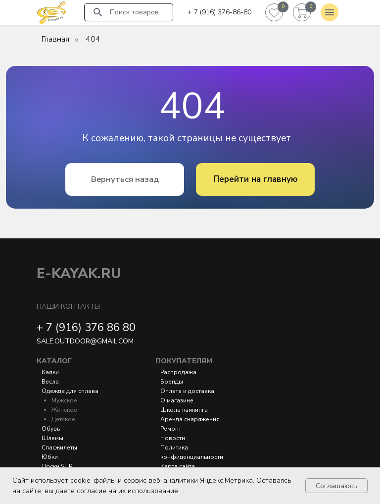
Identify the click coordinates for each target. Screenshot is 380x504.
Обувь (51, 429)
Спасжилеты (59, 447)
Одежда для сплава (70, 391)
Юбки (50, 457)
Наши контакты (68, 306)
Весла (50, 382)
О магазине (176, 400)
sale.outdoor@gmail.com (85, 341)
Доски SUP (57, 466)
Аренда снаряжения (190, 419)
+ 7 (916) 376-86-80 (219, 12)
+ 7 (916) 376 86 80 (86, 327)
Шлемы (52, 438)
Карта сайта (177, 466)
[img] (51, 12)
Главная (55, 39)
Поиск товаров (134, 12)
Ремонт (170, 429)
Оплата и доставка (187, 391)
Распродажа (178, 372)
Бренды (171, 382)
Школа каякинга (184, 410)
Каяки (50, 372)
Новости (172, 438)
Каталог (54, 361)
